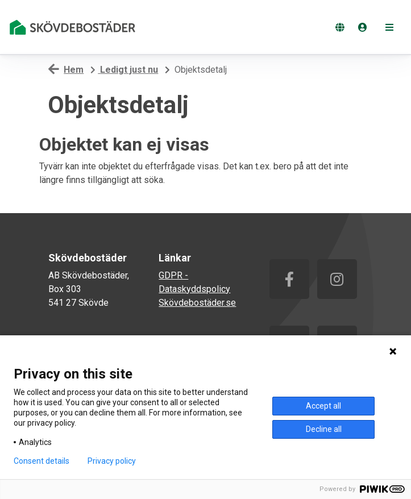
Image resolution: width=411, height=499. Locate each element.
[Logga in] (362, 27)
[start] (74, 27)
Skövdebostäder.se (197, 302)
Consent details (41, 460)
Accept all (323, 405)
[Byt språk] (340, 27)
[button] (389, 27)
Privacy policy (112, 460)
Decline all (324, 429)
